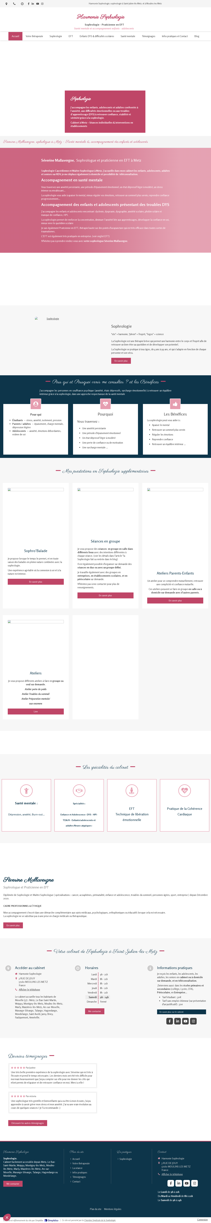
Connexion (202, 1219)
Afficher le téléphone (29, 989)
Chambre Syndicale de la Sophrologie (100, 1220)
